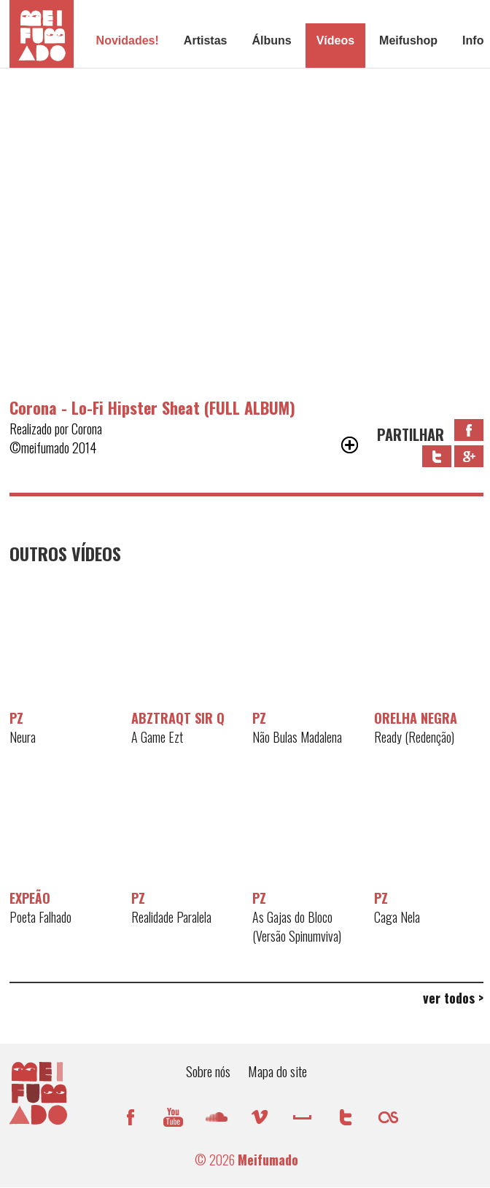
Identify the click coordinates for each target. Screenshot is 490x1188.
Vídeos (335, 40)
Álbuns (271, 40)
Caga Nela (397, 916)
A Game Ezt (157, 736)
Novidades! (127, 40)
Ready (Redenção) (414, 736)
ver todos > (453, 997)
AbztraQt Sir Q (178, 717)
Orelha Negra (415, 717)
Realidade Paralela (171, 916)
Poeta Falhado (40, 916)
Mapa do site (277, 1070)
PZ (16, 717)
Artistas (206, 40)
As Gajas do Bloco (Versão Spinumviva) (296, 926)
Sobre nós (208, 1070)
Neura (22, 736)
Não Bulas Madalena (297, 736)
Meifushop (408, 40)
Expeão (29, 897)
